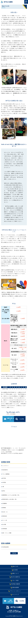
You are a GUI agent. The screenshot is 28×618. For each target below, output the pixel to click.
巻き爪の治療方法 (15, 577)
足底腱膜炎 (4, 503)
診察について (15, 573)
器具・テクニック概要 (6, 533)
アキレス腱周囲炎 (5, 474)
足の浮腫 (4, 524)
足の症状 (15, 570)
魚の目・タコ (5, 512)
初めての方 (14, 566)
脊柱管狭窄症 (5, 469)
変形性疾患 (4, 516)
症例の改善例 (15, 587)
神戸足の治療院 (8, 2)
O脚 (3, 486)
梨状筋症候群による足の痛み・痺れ (9, 499)
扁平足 (3, 490)
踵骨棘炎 (4, 507)
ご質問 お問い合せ (10, 419)
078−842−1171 (14, 412)
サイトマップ (15, 594)
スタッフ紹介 (15, 580)
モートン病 (4, 520)
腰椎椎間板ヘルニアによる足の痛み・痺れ (10, 495)
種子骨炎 (4, 478)
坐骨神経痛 (4, 528)
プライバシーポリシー (15, 591)
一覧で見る (14, 553)
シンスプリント (5, 465)
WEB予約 (21, 419)
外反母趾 (4, 482)
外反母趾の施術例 (15, 584)
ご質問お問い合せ (10, 601)
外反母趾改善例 (5, 547)
